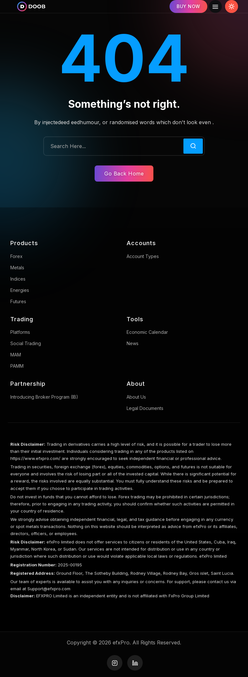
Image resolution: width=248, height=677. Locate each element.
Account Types (143, 256)
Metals (17, 267)
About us (136, 397)
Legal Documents (145, 408)
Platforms (20, 332)
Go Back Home (124, 173)
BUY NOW (188, 6)
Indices (18, 279)
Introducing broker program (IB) (44, 397)
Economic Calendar (147, 332)
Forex (16, 256)
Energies (19, 290)
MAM (15, 354)
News (133, 343)
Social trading (25, 343)
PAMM (17, 366)
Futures (18, 301)
